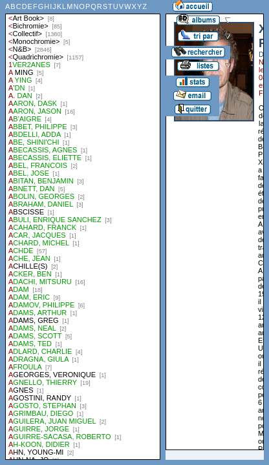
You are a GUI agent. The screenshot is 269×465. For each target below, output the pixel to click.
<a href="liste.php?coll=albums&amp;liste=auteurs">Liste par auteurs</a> (82, 230)
